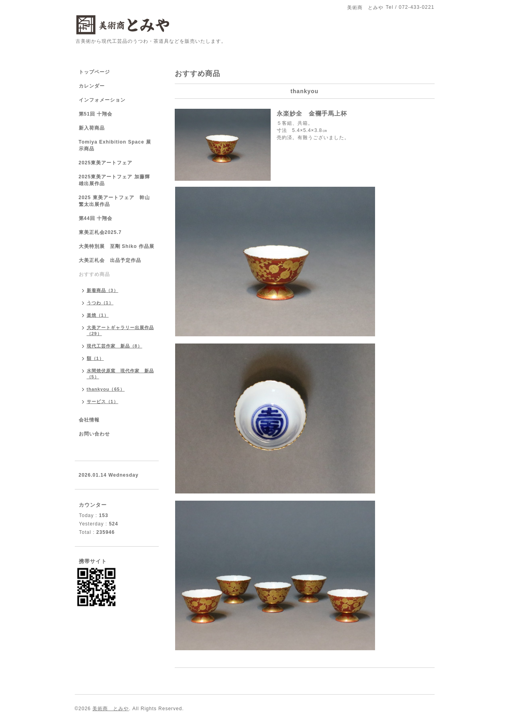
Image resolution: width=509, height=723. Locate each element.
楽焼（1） (98, 315)
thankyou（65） (106, 389)
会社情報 (89, 420)
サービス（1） (102, 401)
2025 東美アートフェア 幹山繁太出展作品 (114, 201)
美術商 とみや (110, 708)
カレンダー (92, 86)
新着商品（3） (102, 290)
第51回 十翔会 (96, 114)
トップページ (94, 72)
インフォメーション (102, 100)
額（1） (95, 358)
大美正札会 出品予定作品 (110, 260)
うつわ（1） (100, 302)
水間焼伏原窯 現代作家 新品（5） (120, 373)
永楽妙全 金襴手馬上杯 (312, 113)
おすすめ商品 (94, 274)
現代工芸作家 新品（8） (114, 346)
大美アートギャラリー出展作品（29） (120, 330)
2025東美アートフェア (106, 163)
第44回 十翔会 (96, 218)
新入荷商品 (92, 128)
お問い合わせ (94, 434)
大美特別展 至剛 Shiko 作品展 (116, 246)
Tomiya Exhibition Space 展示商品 (115, 145)
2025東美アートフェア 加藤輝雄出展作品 (114, 180)
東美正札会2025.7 (100, 232)
